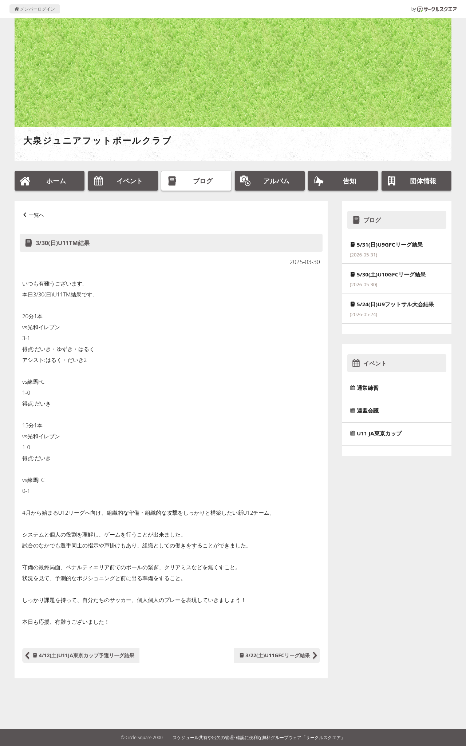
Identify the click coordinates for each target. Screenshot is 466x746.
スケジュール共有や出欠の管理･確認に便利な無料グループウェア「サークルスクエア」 (259, 737)
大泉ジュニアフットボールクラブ (97, 140)
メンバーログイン (35, 9)
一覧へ (36, 214)
